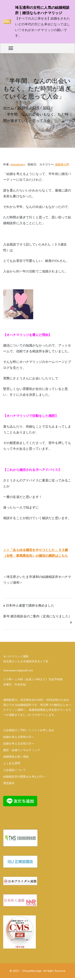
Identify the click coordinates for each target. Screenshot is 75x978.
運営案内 (9, 783)
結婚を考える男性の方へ (18, 736)
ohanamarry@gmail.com (18, 670)
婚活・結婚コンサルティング (21, 750)
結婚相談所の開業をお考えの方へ (24, 776)
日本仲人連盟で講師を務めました (30, 605)
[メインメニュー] (11, 48)
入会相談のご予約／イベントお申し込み (28, 730)
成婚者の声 (62, 164)
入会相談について (14, 770)
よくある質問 (11, 763)
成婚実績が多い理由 (16, 756)
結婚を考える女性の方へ (18, 743)
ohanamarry (17, 164)
